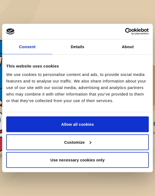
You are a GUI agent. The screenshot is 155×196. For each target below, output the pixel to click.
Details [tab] (77, 46)
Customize (77, 142)
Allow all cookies (77, 124)
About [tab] (128, 46)
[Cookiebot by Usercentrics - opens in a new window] (125, 31)
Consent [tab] (27, 46)
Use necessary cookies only (77, 160)
